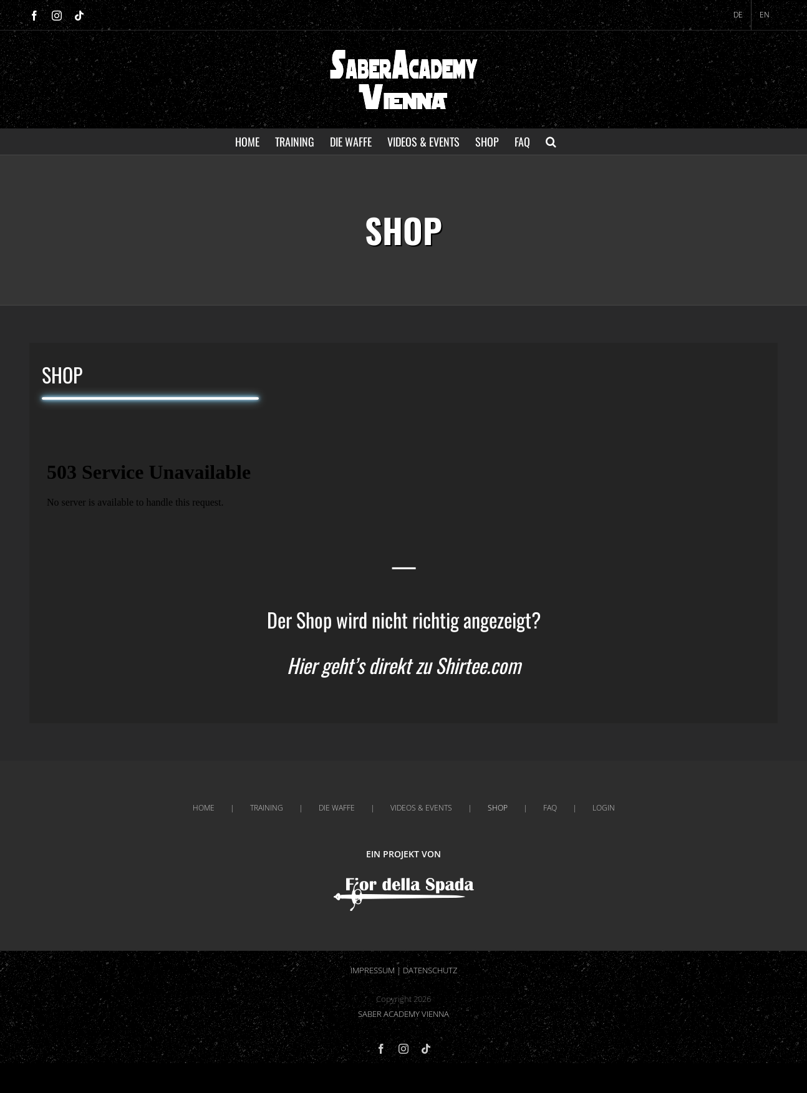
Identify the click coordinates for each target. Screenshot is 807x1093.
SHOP (498, 807)
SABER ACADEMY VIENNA (403, 1013)
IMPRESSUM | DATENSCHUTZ (403, 970)
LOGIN (603, 807)
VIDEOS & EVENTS (421, 807)
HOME (204, 807)
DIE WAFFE (337, 807)
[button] (551, 141)
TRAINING (266, 807)
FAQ (550, 807)
